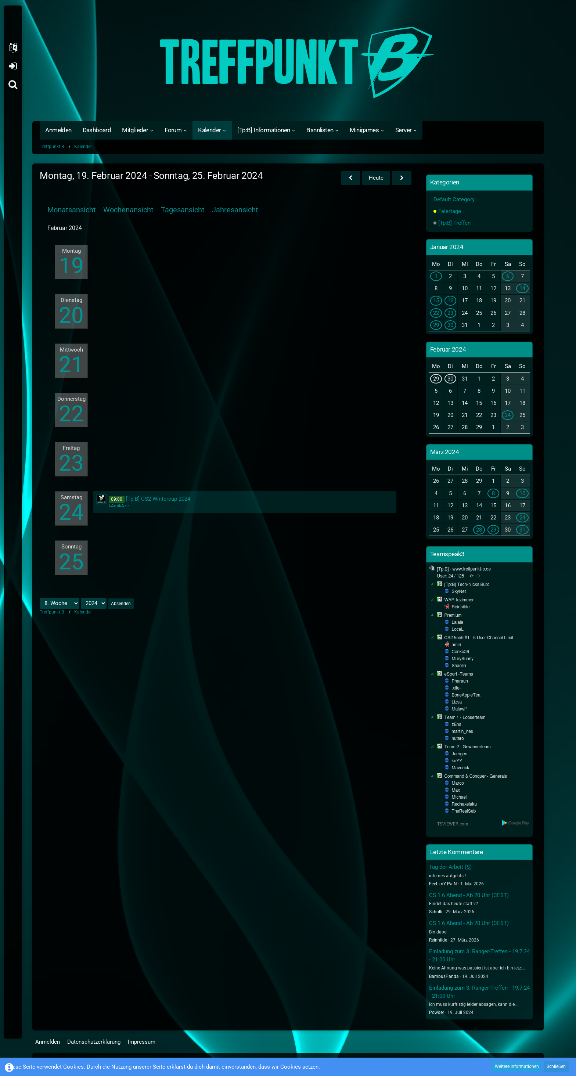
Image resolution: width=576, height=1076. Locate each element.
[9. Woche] (401, 178)
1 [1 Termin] (436, 276)
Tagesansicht (183, 209)
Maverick (460, 768)
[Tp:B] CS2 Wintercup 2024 (158, 499)
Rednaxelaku (464, 804)
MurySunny (463, 658)
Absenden (121, 603)
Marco (458, 783)
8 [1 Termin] (493, 493)
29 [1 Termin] (436, 325)
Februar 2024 (448, 349)
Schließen (556, 1066)
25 (71, 562)
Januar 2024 (447, 247)
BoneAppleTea (466, 695)
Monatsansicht (71, 209)
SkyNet (459, 591)
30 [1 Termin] (450, 325)
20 (71, 315)
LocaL (458, 629)
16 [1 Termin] (450, 300)
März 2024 (444, 452)
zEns (456, 724)
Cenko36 (460, 651)
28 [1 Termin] (479, 529)
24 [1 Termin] (508, 415)
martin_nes (462, 731)
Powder (436, 1012)
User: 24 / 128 (450, 576)
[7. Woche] (350, 178)
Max (456, 790)
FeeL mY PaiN (443, 883)
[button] (13, 48)
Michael (459, 797)
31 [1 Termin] (522, 529)
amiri (456, 645)
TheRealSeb (464, 811)
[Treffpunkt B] (288, 62)
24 (71, 512)
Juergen (460, 754)
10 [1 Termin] (522, 493)
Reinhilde (461, 607)
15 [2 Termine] (436, 300)
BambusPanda (444, 976)
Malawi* (459, 709)
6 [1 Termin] (507, 276)
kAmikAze (119, 505)
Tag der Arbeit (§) (450, 867)
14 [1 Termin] (522, 288)
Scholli (435, 911)
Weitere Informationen (517, 1066)
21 (71, 365)
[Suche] (13, 84)
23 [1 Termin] (450, 313)
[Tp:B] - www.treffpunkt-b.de (464, 569)
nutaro (458, 738)
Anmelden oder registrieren (13, 66)
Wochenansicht (128, 209)
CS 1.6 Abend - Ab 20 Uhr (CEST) (469, 895)
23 (71, 463)
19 (71, 266)
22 (71, 414)
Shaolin (459, 665)
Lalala (457, 622)
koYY (457, 761)
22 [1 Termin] (436, 313)
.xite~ (457, 688)
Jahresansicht (235, 209)
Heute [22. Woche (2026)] (376, 177)
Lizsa (457, 702)
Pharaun (460, 681)
